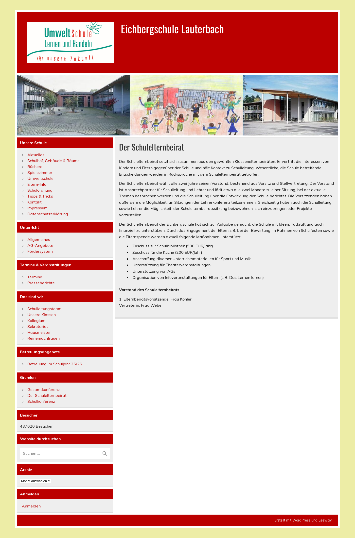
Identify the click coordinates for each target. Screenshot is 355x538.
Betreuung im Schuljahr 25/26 (54, 363)
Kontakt (34, 202)
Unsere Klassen (41, 314)
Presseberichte (41, 282)
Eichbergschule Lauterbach (172, 28)
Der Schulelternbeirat (47, 395)
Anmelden (31, 506)
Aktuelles (35, 154)
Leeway (325, 520)
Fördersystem (40, 251)
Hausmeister (39, 332)
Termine (34, 276)
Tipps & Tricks (40, 196)
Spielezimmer (39, 172)
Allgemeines (38, 239)
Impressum (37, 207)
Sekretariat (37, 326)
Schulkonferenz (41, 401)
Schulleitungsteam (44, 308)
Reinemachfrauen (43, 338)
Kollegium (36, 320)
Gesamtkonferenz (43, 389)
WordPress (301, 520)
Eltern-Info (36, 184)
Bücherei (35, 166)
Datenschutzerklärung (47, 213)
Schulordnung (40, 190)
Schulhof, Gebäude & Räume (53, 160)
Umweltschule (40, 178)
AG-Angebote (40, 245)
